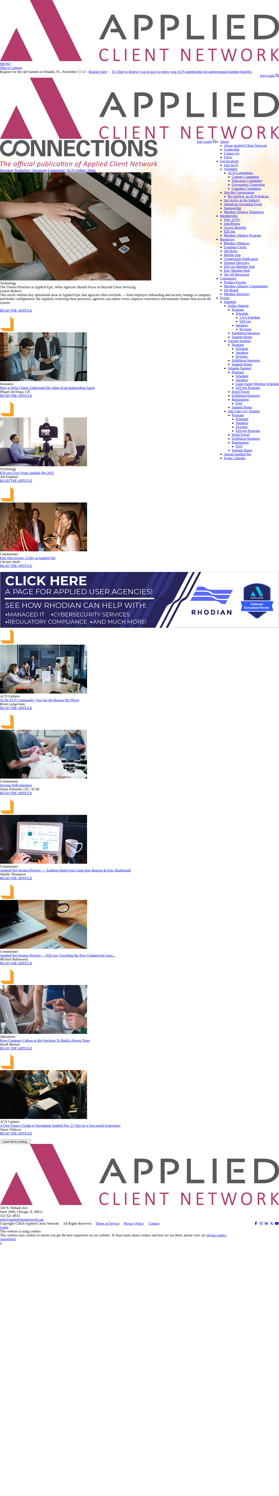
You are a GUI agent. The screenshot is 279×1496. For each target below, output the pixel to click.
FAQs (228, 157)
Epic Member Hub (237, 270)
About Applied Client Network (245, 145)
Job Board (231, 290)
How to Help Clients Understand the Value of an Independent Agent (47, 388)
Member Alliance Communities (246, 286)
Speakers (242, 325)
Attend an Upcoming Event (243, 204)
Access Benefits (235, 227)
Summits (230, 302)
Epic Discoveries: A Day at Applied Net (27, 558)
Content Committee (245, 177)
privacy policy (216, 1235)
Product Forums (235, 282)
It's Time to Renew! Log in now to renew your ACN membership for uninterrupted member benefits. (182, 72)
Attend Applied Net (237, 454)
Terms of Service (107, 1223)
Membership (229, 216)
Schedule (242, 313)
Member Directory (237, 294)
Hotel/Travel (240, 392)
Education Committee (247, 181)
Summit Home (242, 337)
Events (225, 298)
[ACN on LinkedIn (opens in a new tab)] (266, 1223)
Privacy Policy (134, 1223)
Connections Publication (241, 259)
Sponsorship (232, 208)
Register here (98, 72)
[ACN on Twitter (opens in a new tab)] (271, 1223)
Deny (12, 1239)
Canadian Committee (246, 188)
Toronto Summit (239, 341)
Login (270, 75)
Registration (240, 399)
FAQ (239, 403)
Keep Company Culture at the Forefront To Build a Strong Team (45, 1040)
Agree (4, 1239)
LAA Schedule (250, 317)
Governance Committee (248, 184)
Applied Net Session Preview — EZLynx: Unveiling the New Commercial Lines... (57, 955)
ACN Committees (240, 173)
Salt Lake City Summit (244, 411)
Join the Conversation (239, 192)
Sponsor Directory (237, 263)
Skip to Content (11, 68)
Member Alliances (237, 243)
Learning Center (235, 247)
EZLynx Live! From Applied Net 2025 (27, 473)
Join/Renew (232, 224)
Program (238, 309)
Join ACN (231, 165)
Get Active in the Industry (242, 200)
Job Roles (231, 251)
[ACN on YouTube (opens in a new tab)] (277, 1223)
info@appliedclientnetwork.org (22, 1219)
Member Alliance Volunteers (244, 212)
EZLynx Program (248, 388)
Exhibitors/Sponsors (246, 333)
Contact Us (232, 153)
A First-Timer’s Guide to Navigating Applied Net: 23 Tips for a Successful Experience (60, 1125)
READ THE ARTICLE (16, 310)
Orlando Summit (239, 368)
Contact (153, 1223)
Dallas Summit (238, 306)
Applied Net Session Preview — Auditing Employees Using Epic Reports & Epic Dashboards (65, 870)
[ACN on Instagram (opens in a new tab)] (261, 1223)
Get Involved (229, 161)
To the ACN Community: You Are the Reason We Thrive (39, 700)
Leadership (231, 149)
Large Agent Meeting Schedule (257, 384)
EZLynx (229, 231)
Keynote (245, 329)
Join (263, 75)
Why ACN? (232, 220)
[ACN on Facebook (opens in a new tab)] (256, 1223)
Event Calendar (234, 458)
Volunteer (230, 169)
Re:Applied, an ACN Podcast (248, 196)
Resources (227, 239)
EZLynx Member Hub (239, 267)
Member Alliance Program (242, 235)
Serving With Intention (16, 785)
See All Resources (236, 274)
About (224, 141)
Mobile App (232, 255)
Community (228, 278)
